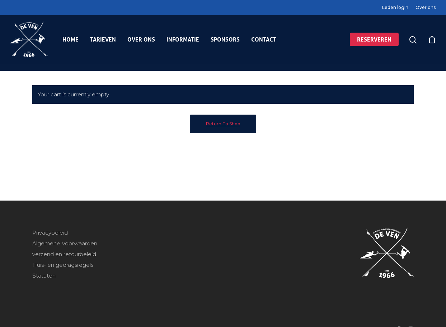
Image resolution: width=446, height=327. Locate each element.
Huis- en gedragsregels (62, 264)
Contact (263, 43)
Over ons (426, 7)
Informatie (182, 43)
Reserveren (374, 43)
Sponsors (225, 43)
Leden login (395, 7)
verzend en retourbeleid (64, 254)
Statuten (44, 275)
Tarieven (103, 43)
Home (70, 43)
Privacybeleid (50, 232)
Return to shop (223, 123)
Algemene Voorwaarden (64, 243)
